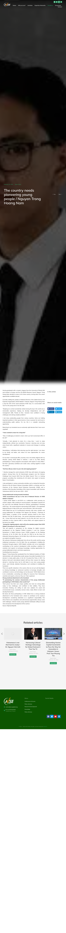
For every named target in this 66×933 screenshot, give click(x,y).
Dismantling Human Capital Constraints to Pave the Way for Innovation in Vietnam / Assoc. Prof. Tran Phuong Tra (53, 649)
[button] (50, 408)
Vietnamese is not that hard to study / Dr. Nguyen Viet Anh (12, 645)
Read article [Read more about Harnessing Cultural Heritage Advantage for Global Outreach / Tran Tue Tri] (33, 656)
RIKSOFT (45, 726)
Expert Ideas (18, 184)
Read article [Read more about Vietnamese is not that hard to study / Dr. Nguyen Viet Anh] (12, 654)
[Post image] (13, 634)
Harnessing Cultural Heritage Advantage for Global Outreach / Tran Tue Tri (33, 646)
